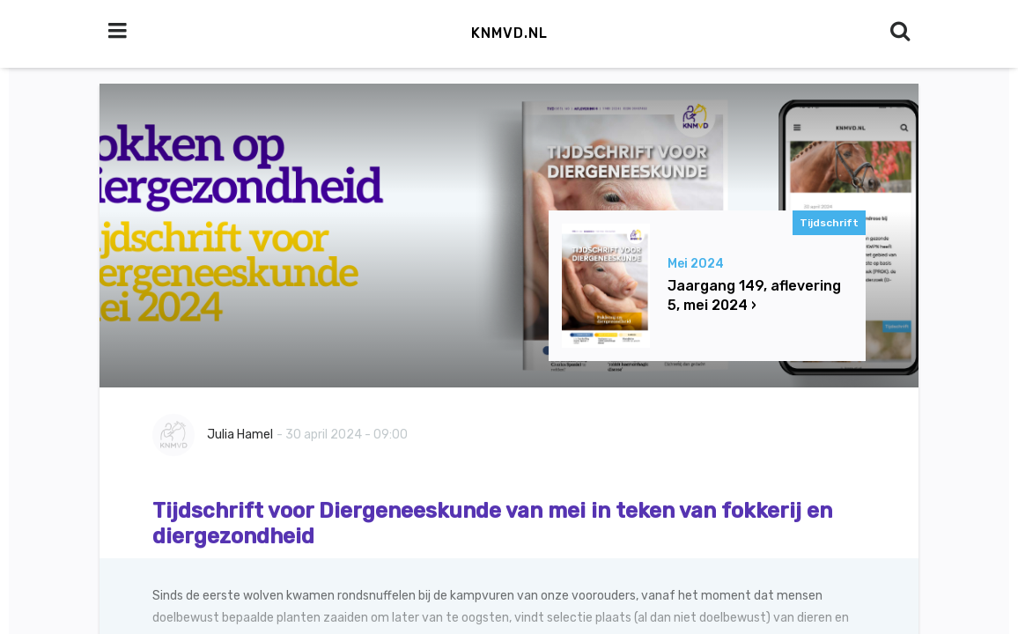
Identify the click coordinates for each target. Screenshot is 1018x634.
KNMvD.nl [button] (509, 33)
